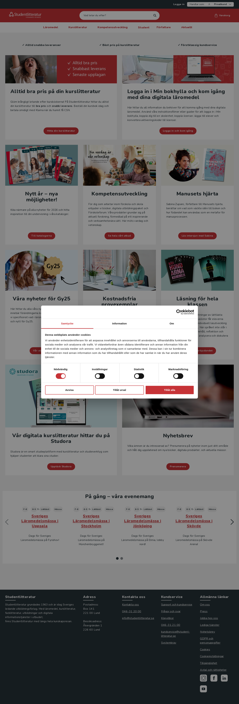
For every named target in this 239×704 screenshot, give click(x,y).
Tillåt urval (119, 389)
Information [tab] (119, 323)
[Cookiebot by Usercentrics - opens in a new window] (179, 312)
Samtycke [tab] (67, 323)
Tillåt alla (169, 389)
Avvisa (69, 389)
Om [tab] (171, 323)
